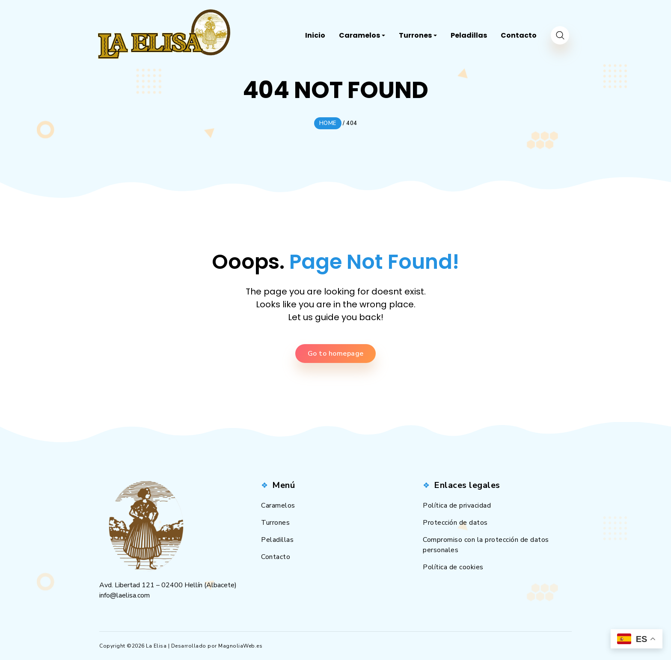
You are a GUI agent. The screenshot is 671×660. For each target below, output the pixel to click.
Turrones (275, 522)
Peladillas (277, 539)
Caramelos (278, 505)
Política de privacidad (457, 505)
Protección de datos (455, 522)
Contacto (275, 557)
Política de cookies (453, 567)
